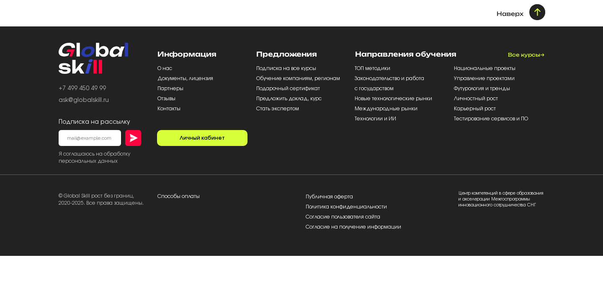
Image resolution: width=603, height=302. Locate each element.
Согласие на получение (336, 226)
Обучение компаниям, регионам (298, 78)
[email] (90, 138)
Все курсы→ (526, 55)
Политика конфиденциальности (346, 206)
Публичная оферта (329, 196)
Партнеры (171, 88)
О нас (165, 68)
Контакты (168, 108)
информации (384, 226)
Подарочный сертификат (288, 88)
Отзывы (167, 98)
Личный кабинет (202, 138)
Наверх (510, 13)
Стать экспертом (277, 108)
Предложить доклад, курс (289, 98)
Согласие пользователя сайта (343, 216)
